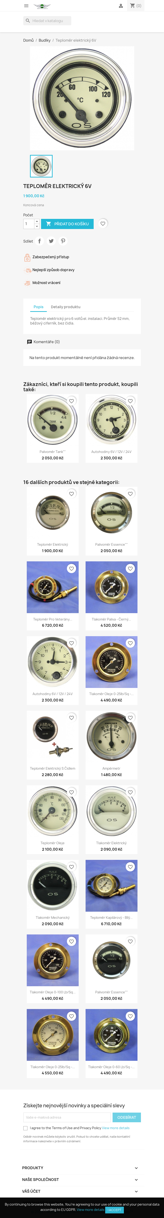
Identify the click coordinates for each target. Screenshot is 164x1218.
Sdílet (39, 241)
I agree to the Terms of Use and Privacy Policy (76, 1128)
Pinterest (63, 241)
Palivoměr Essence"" (111, 544)
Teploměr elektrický (52, 544)
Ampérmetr (111, 768)
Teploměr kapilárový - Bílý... (111, 917)
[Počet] (28, 224)
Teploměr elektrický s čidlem (52, 768)
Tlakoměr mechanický (53, 917)
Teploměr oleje (53, 843)
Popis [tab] (38, 306)
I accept (114, 1210)
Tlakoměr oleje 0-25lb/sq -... (111, 694)
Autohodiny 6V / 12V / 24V (111, 452)
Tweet (51, 241)
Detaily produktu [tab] (66, 306)
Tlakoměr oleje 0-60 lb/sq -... (111, 1067)
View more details (116, 1128)
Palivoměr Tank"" (53, 452)
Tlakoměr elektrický (111, 843)
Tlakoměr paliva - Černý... (111, 619)
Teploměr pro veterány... (52, 619)
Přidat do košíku (67, 224)
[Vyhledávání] (47, 20)
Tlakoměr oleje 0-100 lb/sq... (53, 992)
